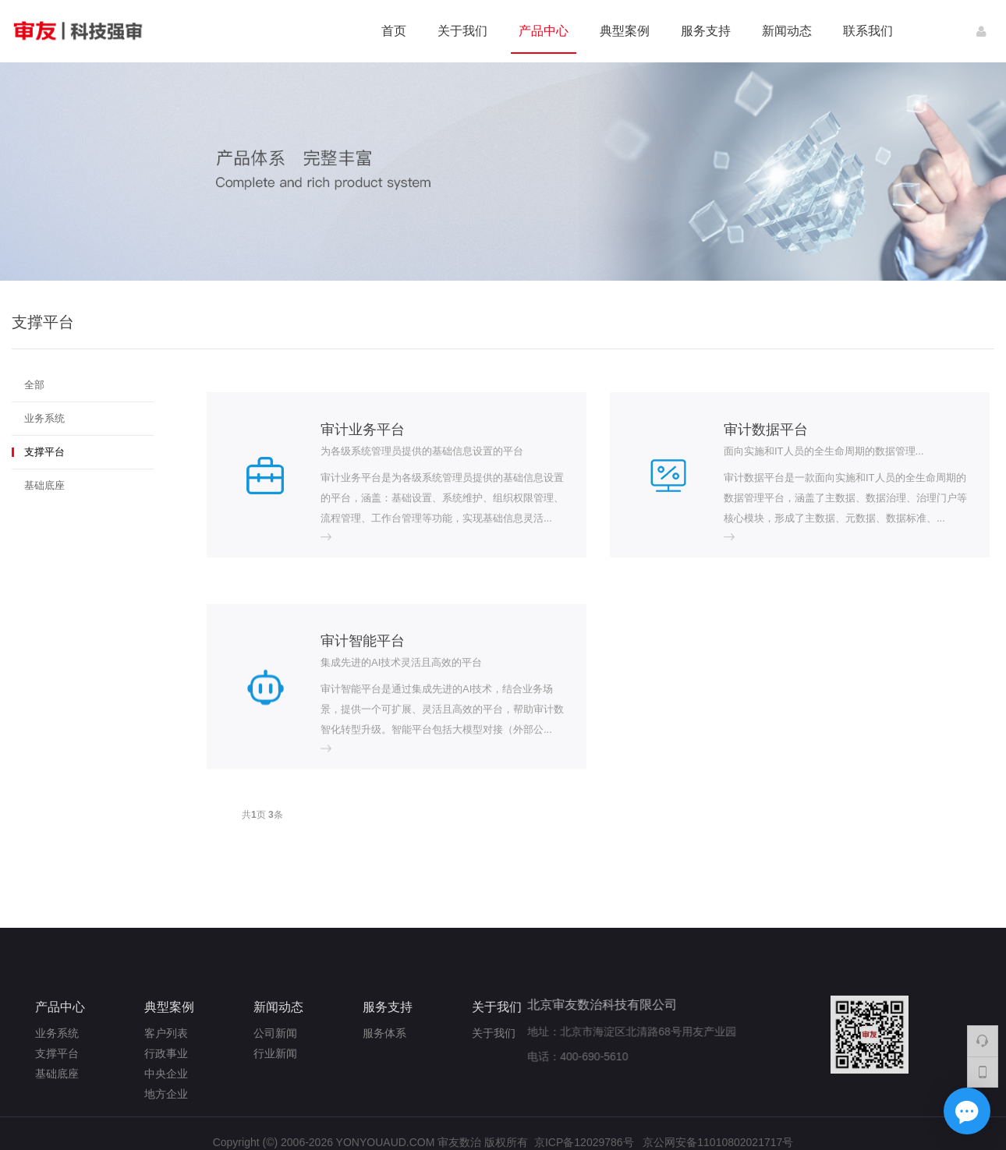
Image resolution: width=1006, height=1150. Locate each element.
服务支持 (706, 30)
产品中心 (544, 30)
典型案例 (625, 30)
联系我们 (868, 30)
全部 (34, 385)
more (333, 540)
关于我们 (462, 30)
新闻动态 (787, 30)
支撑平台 (44, 452)
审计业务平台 (363, 429)
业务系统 (44, 418)
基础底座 (44, 485)
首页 (393, 30)
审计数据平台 (766, 429)
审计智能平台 (363, 783)
